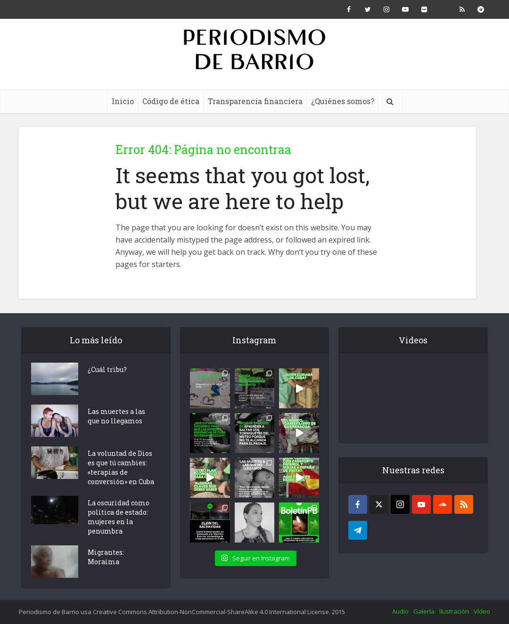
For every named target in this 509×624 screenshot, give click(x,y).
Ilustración (454, 611)
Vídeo (482, 611)
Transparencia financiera (255, 101)
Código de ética (170, 101)
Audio (400, 611)
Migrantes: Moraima (106, 557)
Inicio (123, 101)
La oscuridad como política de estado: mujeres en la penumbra (118, 516)
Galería (424, 611)
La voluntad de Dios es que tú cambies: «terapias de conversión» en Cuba (121, 467)
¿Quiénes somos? (342, 101)
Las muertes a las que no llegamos (116, 416)
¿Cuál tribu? (107, 369)
